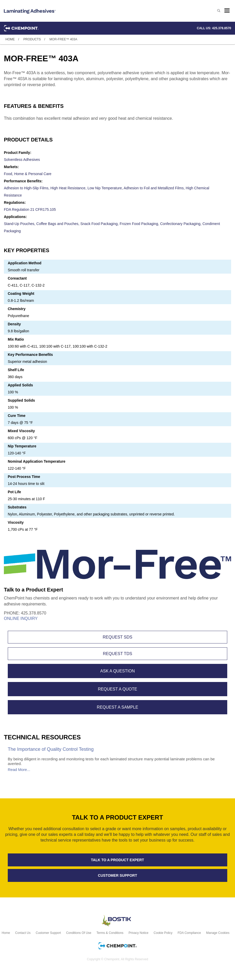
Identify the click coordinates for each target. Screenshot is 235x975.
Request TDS (117, 653)
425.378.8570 (221, 28)
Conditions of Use (78, 933)
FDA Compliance (189, 933)
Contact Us (23, 933)
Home (10, 39)
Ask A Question (117, 671)
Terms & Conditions (110, 933)
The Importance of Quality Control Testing (51, 749)
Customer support (117, 875)
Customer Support (48, 933)
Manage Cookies (217, 933)
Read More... (19, 769)
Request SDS (117, 637)
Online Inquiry (21, 618)
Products (32, 39)
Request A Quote (117, 689)
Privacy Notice (139, 933)
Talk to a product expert (117, 860)
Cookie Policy (163, 933)
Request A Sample (117, 707)
